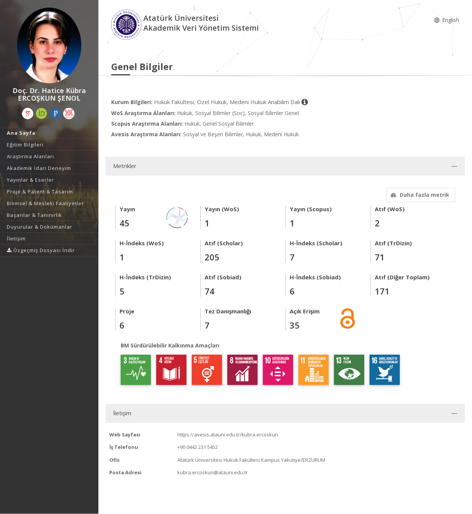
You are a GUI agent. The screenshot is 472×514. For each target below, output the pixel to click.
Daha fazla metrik (419, 194)
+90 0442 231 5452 (197, 447)
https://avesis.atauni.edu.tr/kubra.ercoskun (227, 434)
